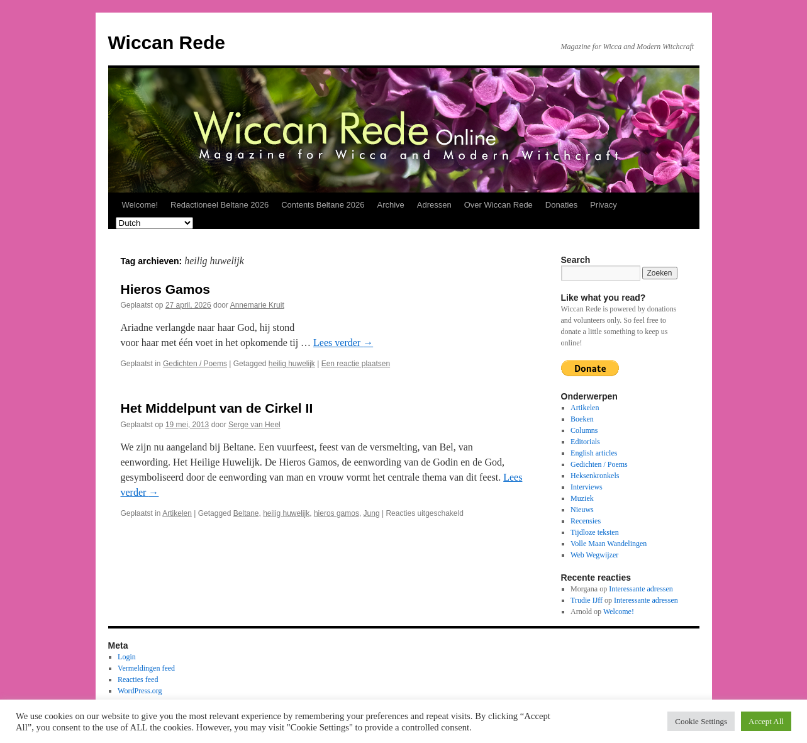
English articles (593, 453)
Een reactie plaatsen (355, 363)
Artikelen (177, 513)
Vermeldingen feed (146, 668)
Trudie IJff (586, 600)
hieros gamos (336, 513)
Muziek (582, 498)
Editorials (585, 441)
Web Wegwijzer (594, 554)
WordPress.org (140, 690)
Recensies (585, 521)
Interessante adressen (641, 588)
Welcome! (140, 204)
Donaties (561, 204)
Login (127, 656)
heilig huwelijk (292, 363)
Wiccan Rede (166, 42)
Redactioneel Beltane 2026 (219, 204)
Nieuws (582, 509)
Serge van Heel (254, 424)
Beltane (246, 513)
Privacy (603, 204)
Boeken (582, 419)
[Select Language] (154, 223)
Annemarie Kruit (257, 305)
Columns (584, 430)
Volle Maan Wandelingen (608, 543)
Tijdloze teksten (594, 532)
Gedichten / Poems (195, 363)
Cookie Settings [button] (701, 721)
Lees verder (343, 342)
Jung (372, 513)
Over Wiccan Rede (498, 204)
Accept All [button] (766, 721)
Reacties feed (138, 679)
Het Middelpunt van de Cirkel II (217, 408)
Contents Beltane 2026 (322, 204)
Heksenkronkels (594, 475)
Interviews (586, 487)
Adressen (434, 204)
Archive (390, 204)
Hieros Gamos (165, 289)
